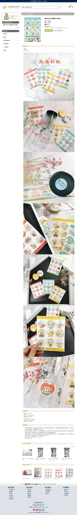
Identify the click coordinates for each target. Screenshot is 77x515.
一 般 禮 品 (5, 47)
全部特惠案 (47, 491)
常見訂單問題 (40, 429)
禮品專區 (29, 493)
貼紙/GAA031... (46, 478)
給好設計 (49, 21)
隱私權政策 (11, 498)
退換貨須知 (45, 435)
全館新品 (29, 489)
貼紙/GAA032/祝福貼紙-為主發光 (10, 25)
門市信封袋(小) (36, 478)
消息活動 (11, 497)
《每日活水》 (66, 491)
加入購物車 (48, 30)
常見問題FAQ (11, 489)
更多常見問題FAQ (28, 438)
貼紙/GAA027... (57, 478)
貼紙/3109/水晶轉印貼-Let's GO (67, 459)
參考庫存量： (47, 26)
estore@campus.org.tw (40, 504)
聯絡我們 (11, 491)
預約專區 (47, 493)
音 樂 (4, 50)
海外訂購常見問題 (38, 437)
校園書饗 (29, 495)
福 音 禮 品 (5, 43)
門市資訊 (11, 493)
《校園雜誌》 (66, 493)
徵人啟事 (11, 495)
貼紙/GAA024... (68, 478)
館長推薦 (29, 491)
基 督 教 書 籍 (6, 40)
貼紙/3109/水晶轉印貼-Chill (41, 459)
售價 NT (46, 24)
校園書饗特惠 (48, 489)
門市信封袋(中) (25, 478)
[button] (41, 18)
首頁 (23, 14)
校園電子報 (66, 489)
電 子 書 (5, 34)
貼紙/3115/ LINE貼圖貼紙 (27, 459)
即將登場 (29, 497)
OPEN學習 (66, 495)
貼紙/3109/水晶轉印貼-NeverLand (54, 459)
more (72, 446)
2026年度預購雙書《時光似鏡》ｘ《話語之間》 (38, 1)
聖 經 (4, 37)
